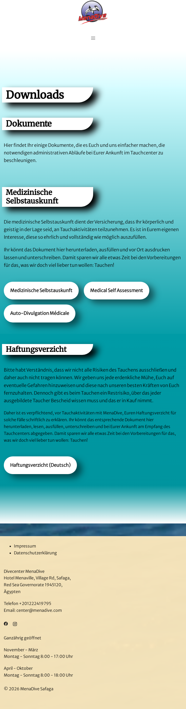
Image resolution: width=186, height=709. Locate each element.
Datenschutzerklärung (35, 552)
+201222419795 (35, 603)
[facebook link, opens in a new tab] (6, 623)
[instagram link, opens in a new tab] (15, 623)
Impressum (25, 546)
